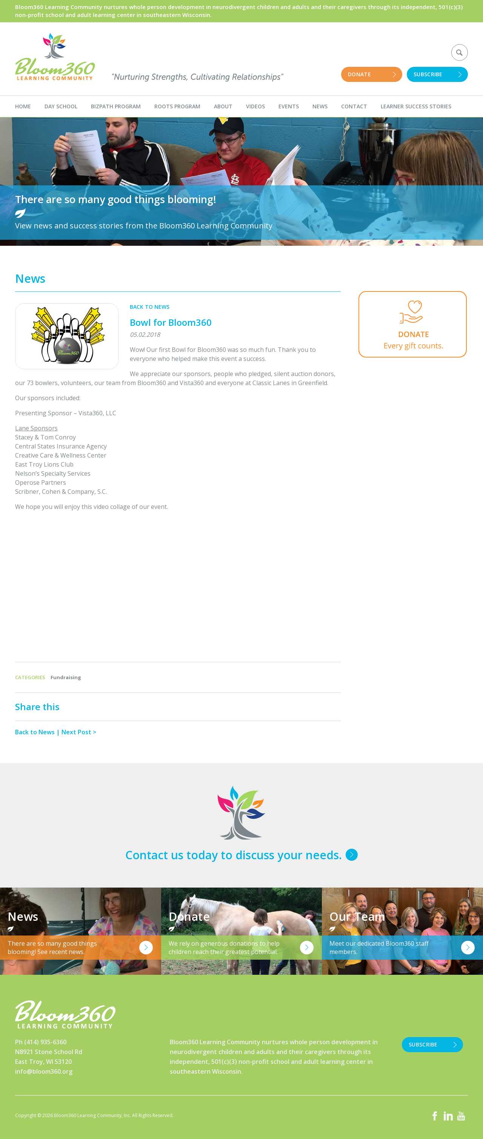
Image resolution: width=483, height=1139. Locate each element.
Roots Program (177, 106)
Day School (61, 106)
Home (23, 106)
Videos (255, 106)
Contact (354, 106)
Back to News (149, 306)
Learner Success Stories (416, 106)
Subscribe (428, 74)
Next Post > (79, 732)
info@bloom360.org (43, 1071)
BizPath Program (116, 106)
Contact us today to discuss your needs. (233, 855)
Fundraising (66, 677)
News (320, 106)
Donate (359, 74)
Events (288, 106)
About (223, 106)
